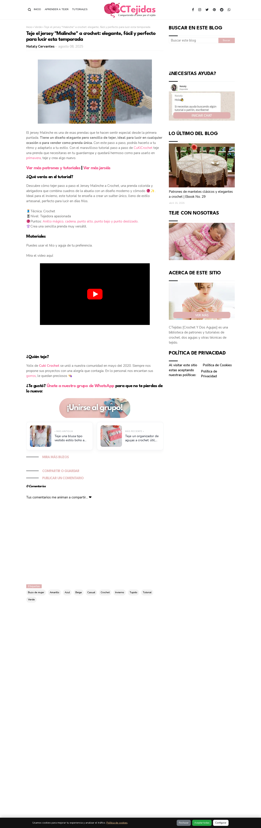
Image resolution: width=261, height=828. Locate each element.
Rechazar (184, 822)
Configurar (220, 822)
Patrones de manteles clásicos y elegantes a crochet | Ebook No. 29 (201, 194)
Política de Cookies (217, 365)
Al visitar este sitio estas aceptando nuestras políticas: (183, 370)
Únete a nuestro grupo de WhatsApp (80, 386)
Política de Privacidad (209, 374)
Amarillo (54, 592)
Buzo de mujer (36, 592)
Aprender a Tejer (56, 9)
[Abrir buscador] (29, 9)
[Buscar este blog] (193, 40)
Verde (38, 27)
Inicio (37, 9)
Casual (91, 592)
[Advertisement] (94, 339)
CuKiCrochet (143, 148)
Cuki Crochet (49, 365)
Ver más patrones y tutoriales (53, 168)
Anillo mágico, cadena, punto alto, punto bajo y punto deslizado (90, 221)
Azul (67, 592)
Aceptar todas (201, 822)
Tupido (133, 592)
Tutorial (147, 592)
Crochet (105, 592)
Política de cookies (116, 822)
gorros (31, 376)
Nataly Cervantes (40, 46)
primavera (33, 158)
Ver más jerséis (96, 168)
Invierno (119, 592)
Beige (78, 592)
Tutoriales (80, 9)
